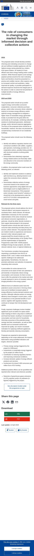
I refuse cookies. (17, 553)
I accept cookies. (17, 548)
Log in (18, 8)
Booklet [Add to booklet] (10, 430)
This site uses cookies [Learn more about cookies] (10, 542)
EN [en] (2, 24)
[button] (22, 8)
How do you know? (26, 1)
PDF (18, 419)
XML (18, 414)
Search (26, 8)
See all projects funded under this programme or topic (17, 387)
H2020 (6, 18)
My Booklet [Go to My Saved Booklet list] (22, 430)
